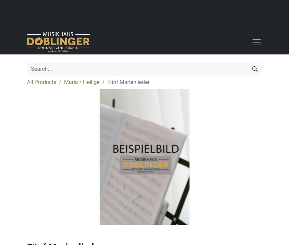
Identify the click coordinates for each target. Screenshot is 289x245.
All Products (41, 82)
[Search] (255, 69)
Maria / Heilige (82, 82)
